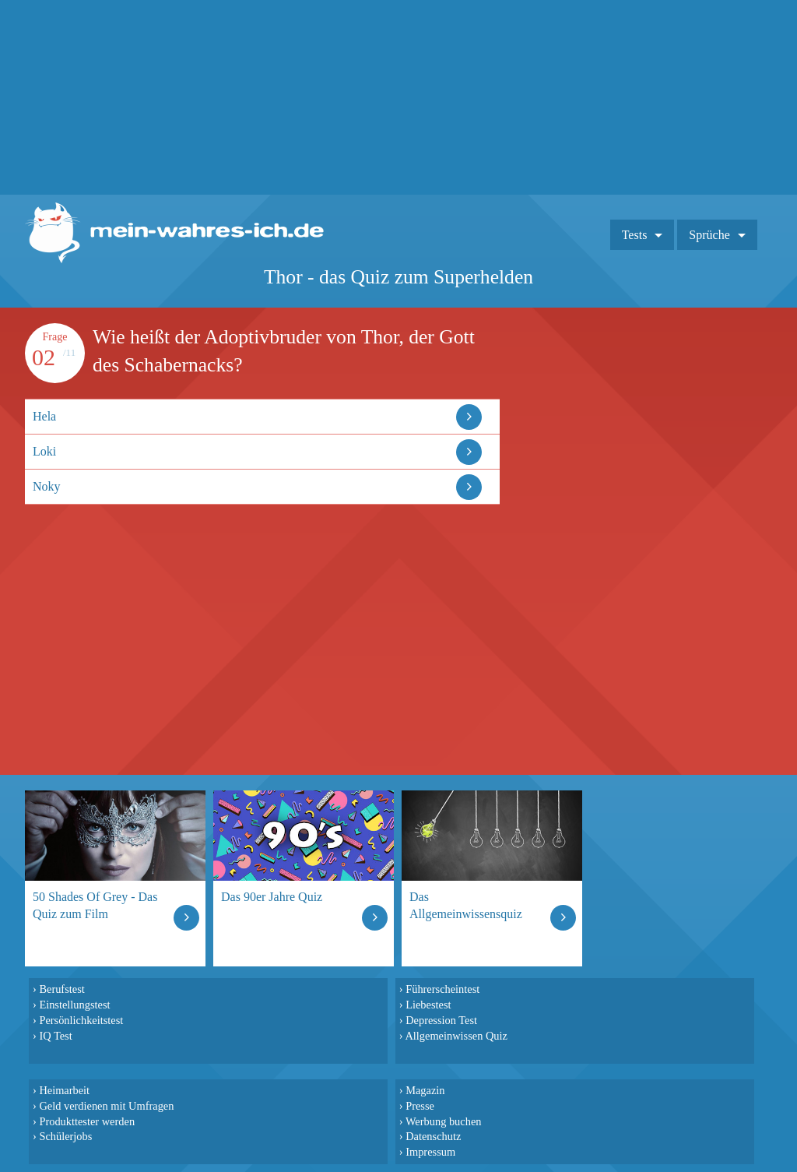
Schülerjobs (65, 1136)
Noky (47, 486)
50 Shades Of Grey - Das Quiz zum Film (95, 905)
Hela (44, 416)
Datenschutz (433, 1136)
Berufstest (61, 989)
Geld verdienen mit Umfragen (106, 1106)
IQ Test (55, 1035)
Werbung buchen (444, 1121)
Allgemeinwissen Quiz (456, 1035)
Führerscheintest (442, 989)
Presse (420, 1106)
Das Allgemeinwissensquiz (465, 905)
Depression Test (441, 1020)
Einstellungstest (74, 1004)
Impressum (430, 1152)
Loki (44, 451)
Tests (635, 234)
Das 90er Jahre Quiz (271, 896)
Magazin (425, 1090)
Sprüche (709, 234)
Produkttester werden (87, 1121)
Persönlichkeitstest (81, 1020)
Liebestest (428, 1004)
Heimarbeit (64, 1090)
